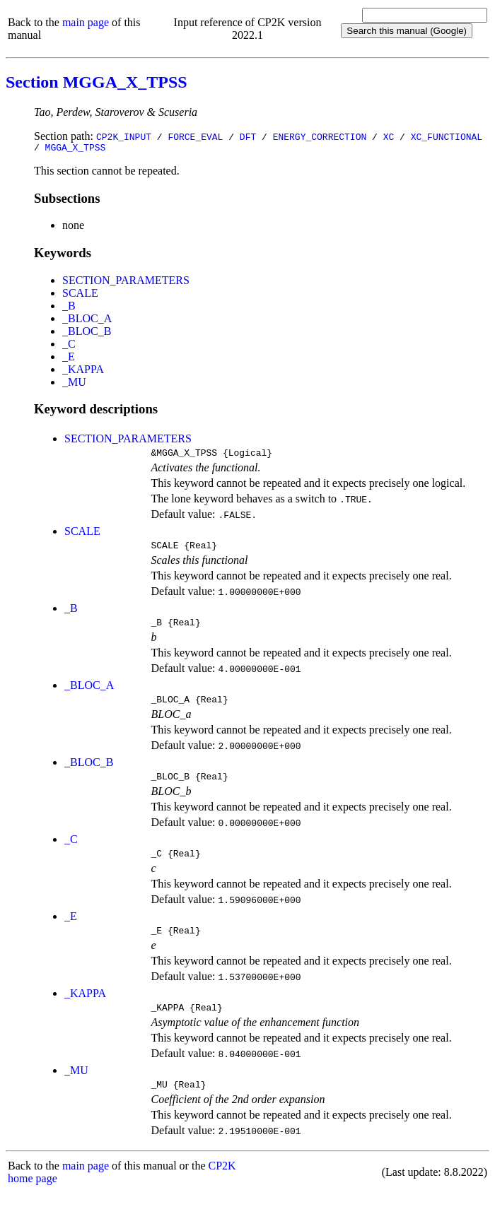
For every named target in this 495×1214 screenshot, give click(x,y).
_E (68, 359)
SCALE (80, 295)
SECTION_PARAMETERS (126, 282)
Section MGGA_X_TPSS (96, 82)
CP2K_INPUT (123, 136)
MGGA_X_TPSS (75, 149)
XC (389, 136)
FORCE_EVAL (195, 136)
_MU (74, 384)
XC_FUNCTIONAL (446, 136)
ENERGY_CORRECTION (320, 136)
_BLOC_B (86, 333)
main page (85, 22)
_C (69, 346)
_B (69, 308)
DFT (248, 136)
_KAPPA (83, 371)
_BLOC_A (87, 320)
